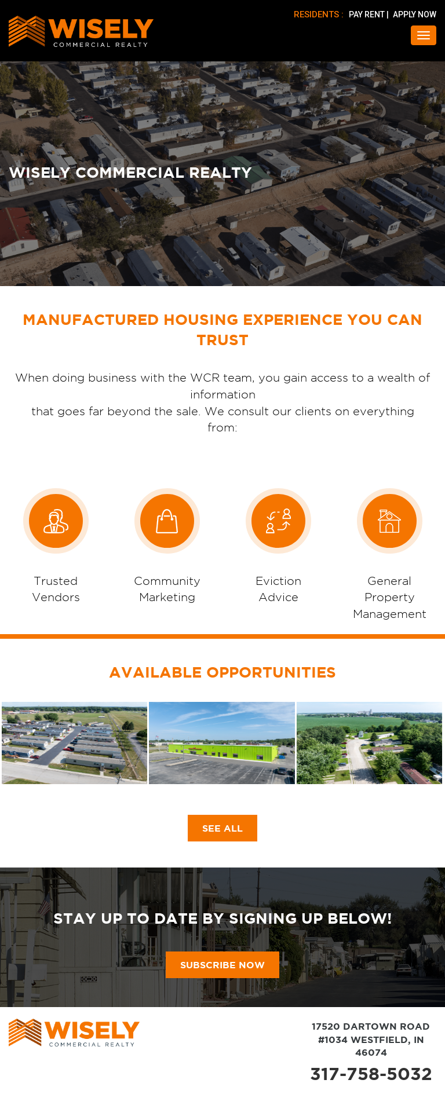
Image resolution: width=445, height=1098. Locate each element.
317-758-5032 (371, 1074)
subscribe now (222, 965)
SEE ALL (222, 828)
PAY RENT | (370, 14)
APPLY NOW (414, 14)
